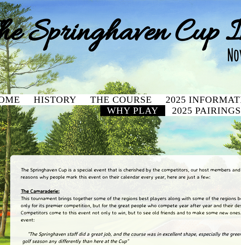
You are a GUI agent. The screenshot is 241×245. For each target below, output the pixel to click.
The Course (121, 99)
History (55, 99)
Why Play (132, 110)
